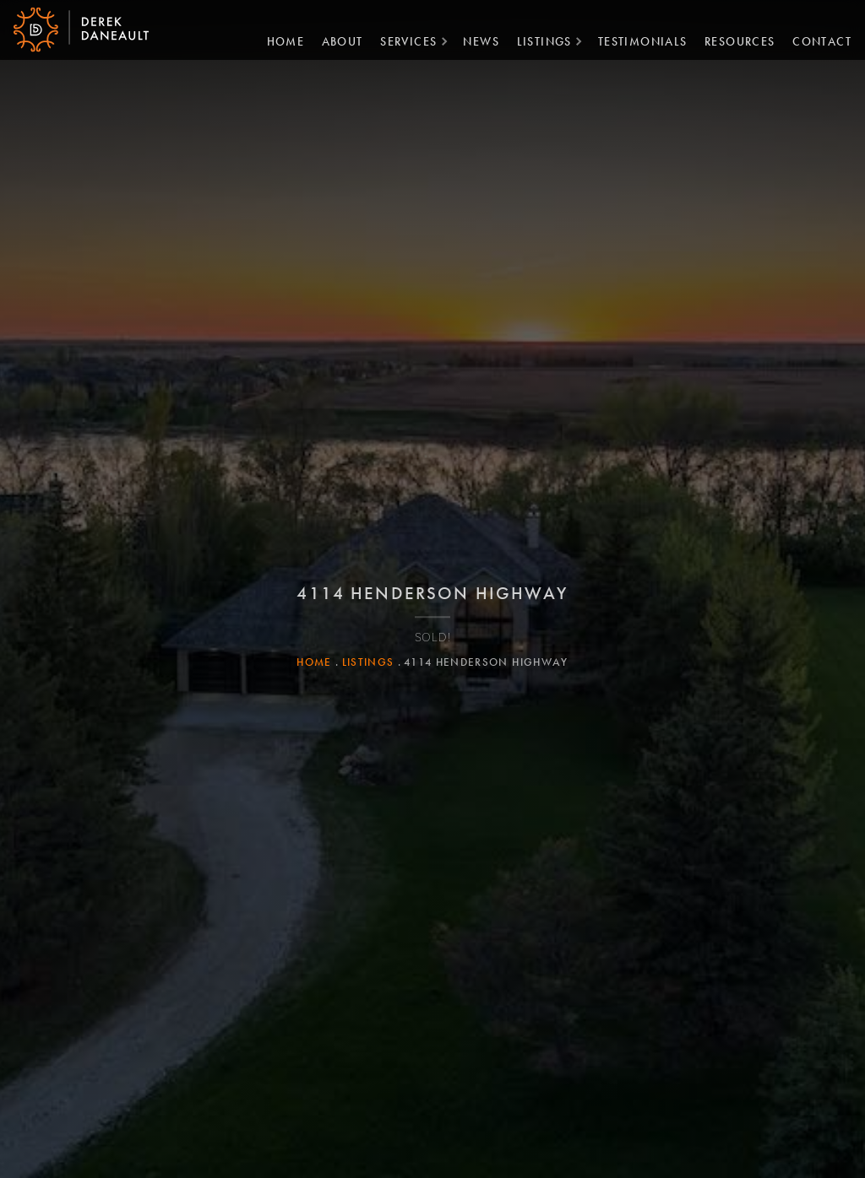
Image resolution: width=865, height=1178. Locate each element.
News (474, 39)
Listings (537, 39)
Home (279, 39)
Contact (815, 39)
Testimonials (636, 39)
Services (401, 39)
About (335, 39)
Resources (733, 39)
